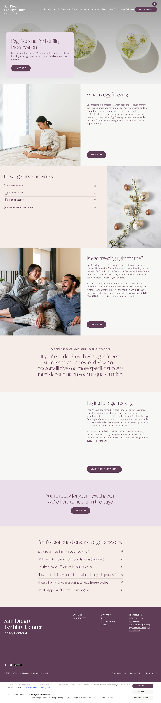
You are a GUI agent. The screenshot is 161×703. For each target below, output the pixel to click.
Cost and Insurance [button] (80, 9)
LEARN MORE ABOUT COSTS (104, 469)
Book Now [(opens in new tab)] (96, 155)
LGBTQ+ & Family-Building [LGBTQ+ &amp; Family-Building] (139, 625)
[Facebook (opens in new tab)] (5, 665)
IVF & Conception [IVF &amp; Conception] (136, 618)
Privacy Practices (119, 673)
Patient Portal (113, 9)
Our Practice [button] (63, 9)
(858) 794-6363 (127, 9)
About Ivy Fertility (108, 621)
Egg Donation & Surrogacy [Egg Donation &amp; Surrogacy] (139, 628)
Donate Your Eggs (99, 9)
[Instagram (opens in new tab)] (10, 665)
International (134, 631)
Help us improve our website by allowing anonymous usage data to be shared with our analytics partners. (72, 696)
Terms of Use (151, 673)
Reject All (142, 692)
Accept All (142, 686)
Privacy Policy (136, 673)
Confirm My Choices (142, 698)
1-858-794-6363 (79, 618)
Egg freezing (134, 621)
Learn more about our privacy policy (37, 688)
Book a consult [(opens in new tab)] (146, 9)
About (103, 618)
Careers (104, 625)
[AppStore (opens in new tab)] (18, 665)
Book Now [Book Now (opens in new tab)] (20, 68)
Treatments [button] (49, 9)
